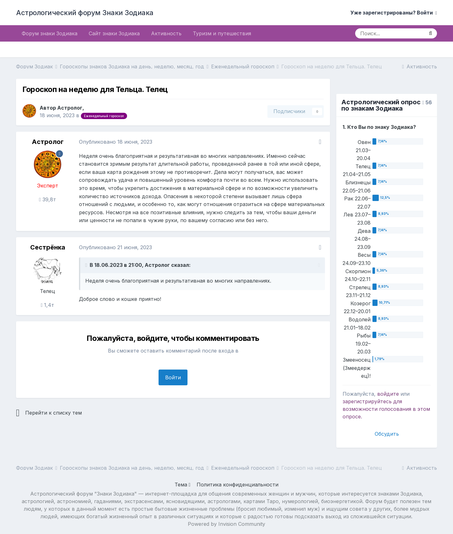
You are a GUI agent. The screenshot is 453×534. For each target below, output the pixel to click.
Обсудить (387, 434)
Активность (166, 33)
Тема (183, 484)
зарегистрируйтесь (367, 401)
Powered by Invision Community (226, 524)
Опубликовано (115, 142)
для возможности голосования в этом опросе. (386, 409)
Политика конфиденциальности (237, 484)
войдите (388, 394)
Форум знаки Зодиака (49, 33)
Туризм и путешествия (222, 33)
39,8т (47, 199)
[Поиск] (389, 33)
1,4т (47, 305)
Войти (173, 377)
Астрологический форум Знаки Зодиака (85, 13)
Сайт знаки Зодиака (114, 33)
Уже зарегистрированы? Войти (393, 12)
